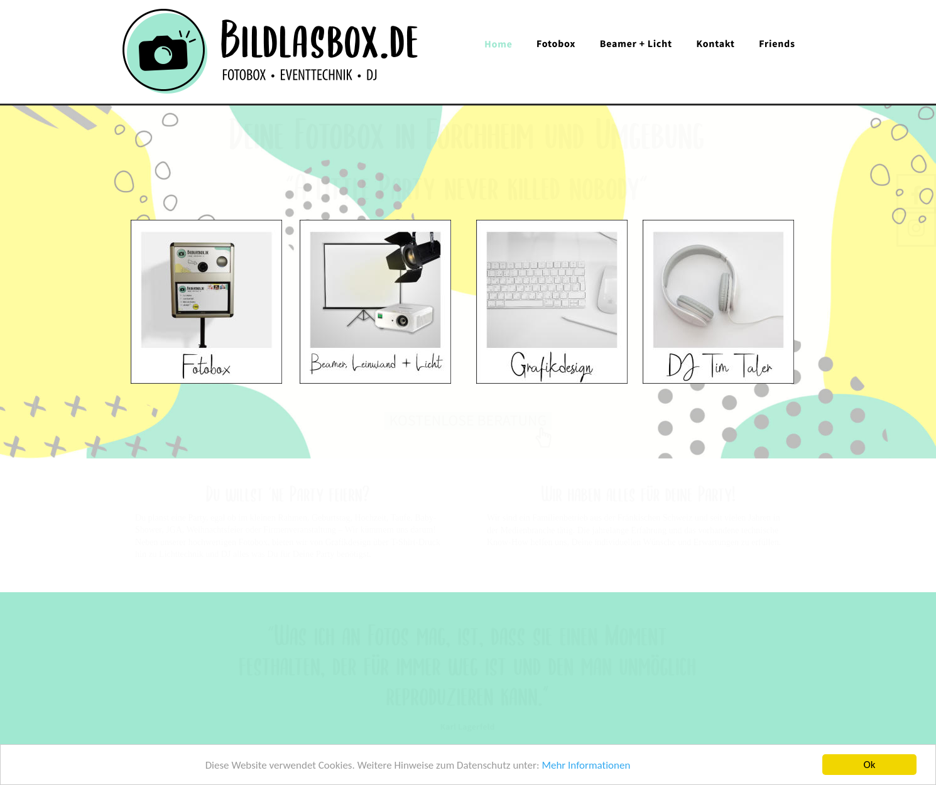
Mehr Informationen (585, 765)
